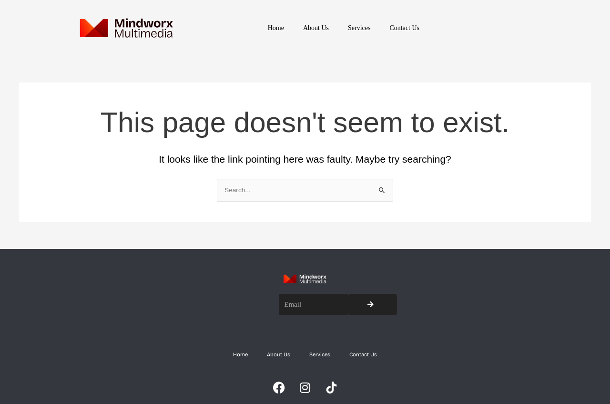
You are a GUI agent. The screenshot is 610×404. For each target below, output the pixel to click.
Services (359, 27)
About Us (316, 27)
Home (276, 27)
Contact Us (404, 27)
